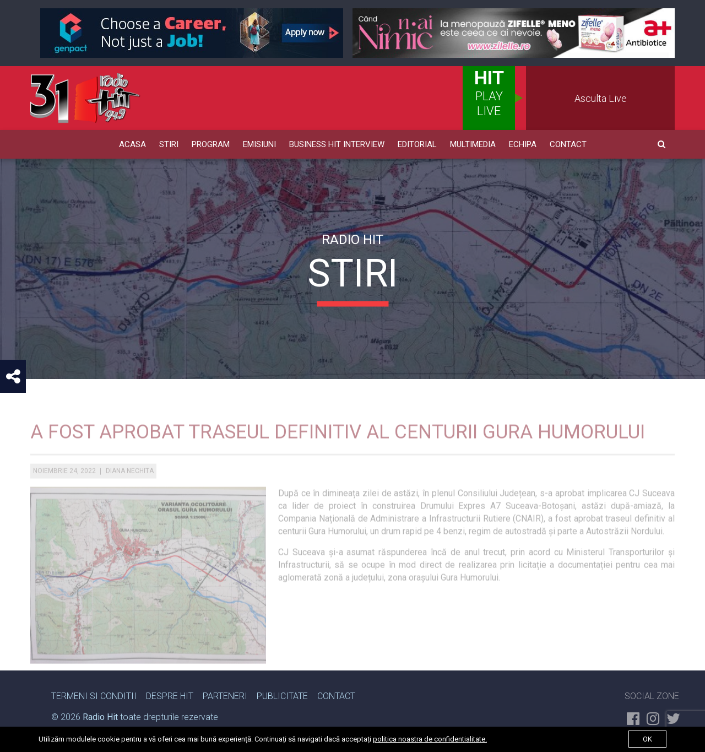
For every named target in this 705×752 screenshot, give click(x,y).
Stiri (168, 144)
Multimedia (473, 144)
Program (211, 144)
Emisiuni (259, 144)
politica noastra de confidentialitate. (430, 739)
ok (647, 739)
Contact (568, 144)
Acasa (132, 144)
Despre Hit (169, 696)
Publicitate (282, 696)
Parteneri (225, 696)
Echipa (522, 144)
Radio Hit (100, 717)
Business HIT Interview (336, 144)
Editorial (417, 144)
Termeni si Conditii (94, 696)
